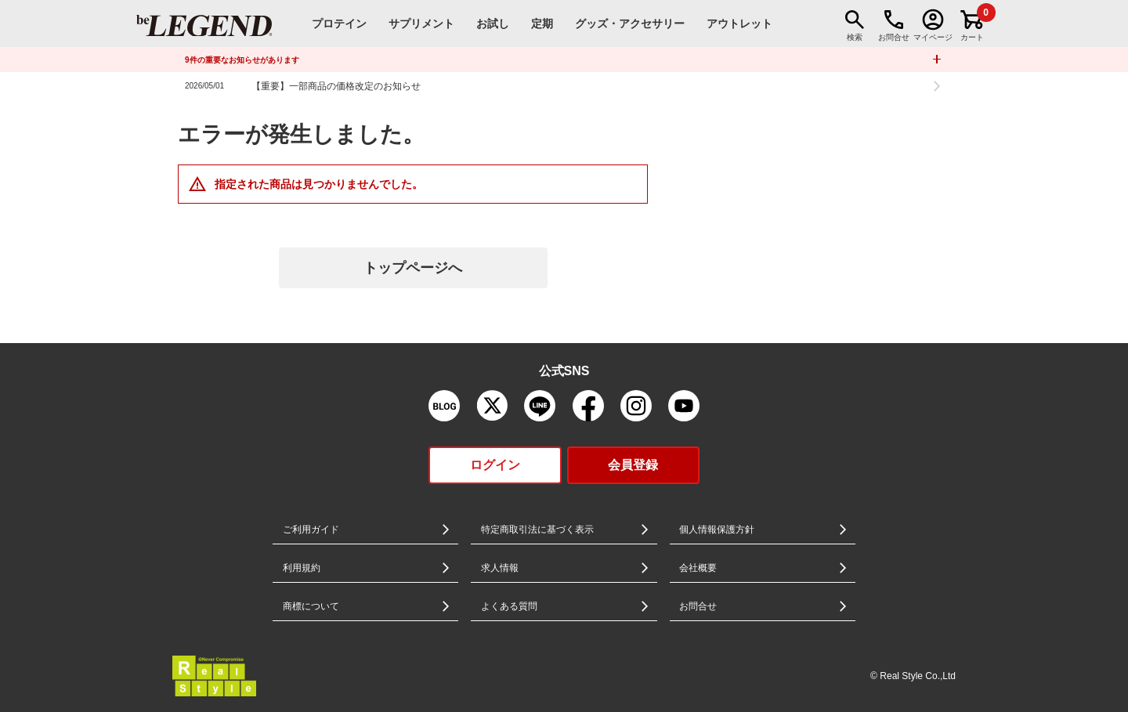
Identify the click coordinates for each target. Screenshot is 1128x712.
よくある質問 (509, 606)
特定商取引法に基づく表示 (537, 529)
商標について (311, 606)
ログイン (495, 465)
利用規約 (301, 567)
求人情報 (500, 567)
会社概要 (698, 567)
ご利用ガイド (311, 529)
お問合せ (698, 606)
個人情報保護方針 (716, 529)
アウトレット (739, 23)
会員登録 (633, 465)
